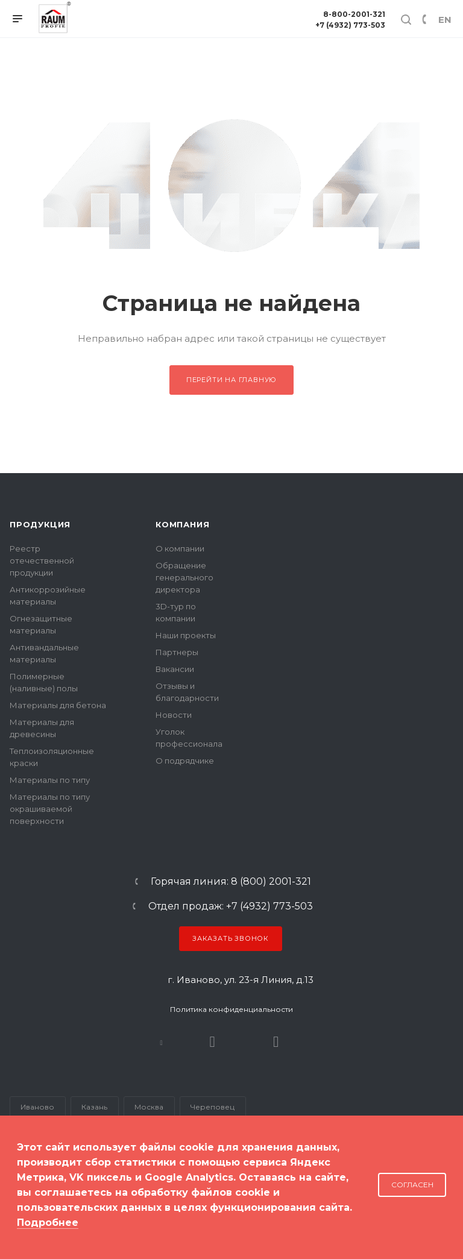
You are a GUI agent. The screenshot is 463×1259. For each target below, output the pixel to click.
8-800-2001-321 (354, 14)
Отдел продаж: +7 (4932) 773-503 (230, 906)
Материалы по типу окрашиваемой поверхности (50, 809)
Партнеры (177, 652)
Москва (148, 1106)
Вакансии (175, 669)
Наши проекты (186, 635)
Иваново (37, 1106)
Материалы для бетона (58, 705)
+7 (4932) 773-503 (350, 25)
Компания (182, 524)
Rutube (212, 1041)
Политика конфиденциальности (231, 1009)
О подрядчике (185, 760)
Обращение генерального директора (184, 577)
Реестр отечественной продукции (42, 560)
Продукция (40, 524)
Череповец (213, 1106)
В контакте (161, 1041)
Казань (94, 1106)
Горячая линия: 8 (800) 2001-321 (231, 882)
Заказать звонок (230, 938)
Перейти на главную (231, 379)
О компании (180, 548)
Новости (174, 715)
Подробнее (47, 1222)
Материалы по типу (50, 780)
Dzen (276, 1041)
